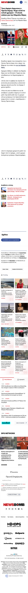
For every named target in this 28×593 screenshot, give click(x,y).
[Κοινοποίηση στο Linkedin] (19, 54)
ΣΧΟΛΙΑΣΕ (16, 47)
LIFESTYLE (3, 46)
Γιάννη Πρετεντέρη (7, 20)
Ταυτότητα (3, 516)
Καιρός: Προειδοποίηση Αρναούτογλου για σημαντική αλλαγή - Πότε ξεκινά (6, 341)
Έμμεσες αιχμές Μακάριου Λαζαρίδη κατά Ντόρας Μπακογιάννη (12, 408)
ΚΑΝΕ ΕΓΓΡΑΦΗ (14, 494)
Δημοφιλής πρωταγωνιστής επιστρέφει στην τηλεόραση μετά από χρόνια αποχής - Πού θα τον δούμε (16, 189)
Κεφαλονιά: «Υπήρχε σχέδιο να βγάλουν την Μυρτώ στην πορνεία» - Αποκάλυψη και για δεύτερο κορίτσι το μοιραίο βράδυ (20, 294)
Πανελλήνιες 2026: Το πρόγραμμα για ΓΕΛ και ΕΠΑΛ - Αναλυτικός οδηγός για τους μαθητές (13, 416)
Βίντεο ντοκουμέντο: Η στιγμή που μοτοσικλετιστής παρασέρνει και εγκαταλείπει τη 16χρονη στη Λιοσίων (7, 456)
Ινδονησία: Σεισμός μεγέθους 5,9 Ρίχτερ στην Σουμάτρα (13, 401)
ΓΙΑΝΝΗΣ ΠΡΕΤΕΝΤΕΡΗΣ (17, 269)
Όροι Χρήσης (10, 516)
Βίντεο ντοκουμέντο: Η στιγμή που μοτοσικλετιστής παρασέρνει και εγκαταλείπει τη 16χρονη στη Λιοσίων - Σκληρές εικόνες (20, 366)
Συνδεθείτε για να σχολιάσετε (11, 240)
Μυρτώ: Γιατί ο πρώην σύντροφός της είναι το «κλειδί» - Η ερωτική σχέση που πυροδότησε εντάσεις (20, 317)
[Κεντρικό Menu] (25, 2)
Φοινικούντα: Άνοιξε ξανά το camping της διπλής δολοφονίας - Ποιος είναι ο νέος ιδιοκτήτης (6, 364)
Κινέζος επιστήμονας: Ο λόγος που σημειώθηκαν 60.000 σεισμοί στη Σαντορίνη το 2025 (7, 293)
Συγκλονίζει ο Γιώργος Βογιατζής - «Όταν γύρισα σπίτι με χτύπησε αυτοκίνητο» (16, 204)
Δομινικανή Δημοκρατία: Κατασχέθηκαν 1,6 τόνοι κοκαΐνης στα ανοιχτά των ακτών (13, 394)
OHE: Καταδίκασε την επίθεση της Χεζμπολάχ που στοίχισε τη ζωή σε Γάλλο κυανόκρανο (13, 386)
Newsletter (12, 260)
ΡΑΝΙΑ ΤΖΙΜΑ (5, 269)
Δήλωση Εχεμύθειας (20, 516)
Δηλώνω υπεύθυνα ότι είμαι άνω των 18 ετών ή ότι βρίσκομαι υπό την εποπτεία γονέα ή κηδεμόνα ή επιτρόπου (13, 489)
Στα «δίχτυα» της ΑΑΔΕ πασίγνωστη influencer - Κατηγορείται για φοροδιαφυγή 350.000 (16, 197)
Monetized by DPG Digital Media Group (14, 555)
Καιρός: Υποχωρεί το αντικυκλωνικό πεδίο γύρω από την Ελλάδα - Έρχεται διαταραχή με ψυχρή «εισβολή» (21, 341)
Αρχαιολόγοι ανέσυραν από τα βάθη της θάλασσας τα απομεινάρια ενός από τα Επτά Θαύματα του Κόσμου (6, 318)
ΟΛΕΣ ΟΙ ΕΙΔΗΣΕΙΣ (21, 423)
